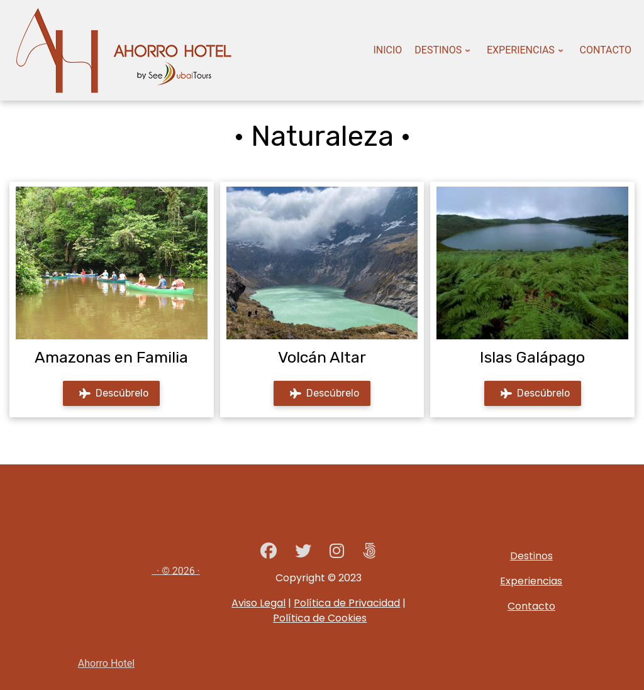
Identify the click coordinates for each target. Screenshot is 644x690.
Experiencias (531, 581)
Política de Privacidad (347, 603)
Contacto (531, 606)
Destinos (531, 556)
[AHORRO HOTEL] (369, 553)
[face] (268, 553)
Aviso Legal (258, 603)
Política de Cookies (320, 618)
